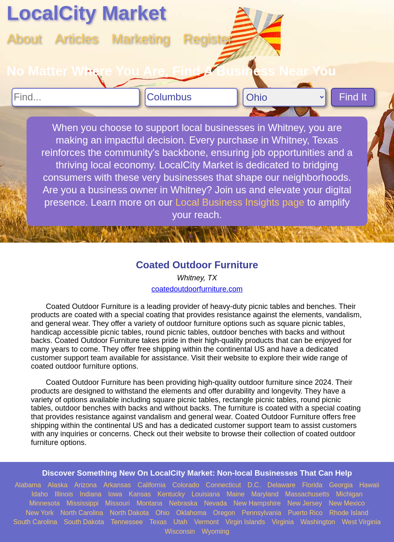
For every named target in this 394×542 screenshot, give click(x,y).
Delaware (282, 485)
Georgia (341, 485)
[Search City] (191, 97)
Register (207, 38)
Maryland (265, 494)
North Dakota (129, 512)
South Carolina (35, 521)
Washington (317, 521)
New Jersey (304, 503)
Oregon (224, 512)
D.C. (254, 485)
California (152, 485)
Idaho (40, 494)
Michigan (349, 494)
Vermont (206, 521)
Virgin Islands (245, 521)
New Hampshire (257, 503)
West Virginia (361, 521)
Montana (149, 503)
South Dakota (84, 521)
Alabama (28, 485)
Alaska (58, 485)
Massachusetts (307, 494)
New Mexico (346, 503)
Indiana (91, 494)
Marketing (141, 38)
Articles (76, 38)
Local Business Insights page (239, 202)
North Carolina (82, 512)
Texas (158, 521)
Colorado (185, 485)
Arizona (85, 485)
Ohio (163, 512)
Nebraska (183, 503)
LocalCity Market (86, 13)
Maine (235, 494)
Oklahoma (191, 512)
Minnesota (44, 503)
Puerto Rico (305, 512)
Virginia (283, 521)
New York (40, 512)
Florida (312, 485)
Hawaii (369, 485)
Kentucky (171, 494)
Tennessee (127, 521)
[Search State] (284, 97)
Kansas (140, 494)
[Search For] (76, 97)
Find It (353, 96)
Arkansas (117, 485)
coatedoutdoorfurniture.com (197, 289)
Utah (180, 521)
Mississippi (82, 503)
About (24, 38)
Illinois (64, 494)
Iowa (115, 494)
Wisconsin (180, 531)
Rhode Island (348, 512)
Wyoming (215, 531)
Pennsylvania (261, 512)
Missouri (117, 503)
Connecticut (223, 485)
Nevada (215, 503)
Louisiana (206, 494)
